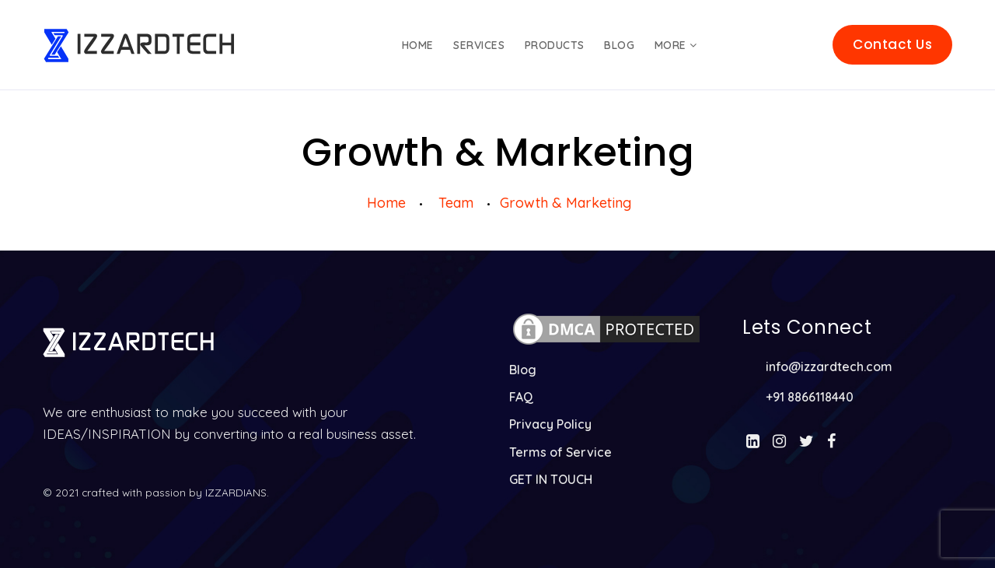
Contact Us (892, 44)
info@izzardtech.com (829, 366)
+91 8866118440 (810, 397)
